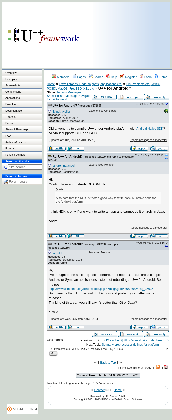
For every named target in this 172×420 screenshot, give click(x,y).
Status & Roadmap (16, 129)
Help (111, 77)
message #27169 (89, 105)
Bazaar (9, 123)
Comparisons (13, 91)
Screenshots (12, 85)
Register (128, 77)
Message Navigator (78, 96)
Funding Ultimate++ (17, 154)
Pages (79, 77)
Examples (11, 79)
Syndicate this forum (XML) (136, 367)
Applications (12, 97)
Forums (9, 148)
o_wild (57, 253)
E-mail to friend (57, 99)
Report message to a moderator (148, 140)
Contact (99, 390)
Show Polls (54, 96)
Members (60, 77)
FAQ (8, 135)
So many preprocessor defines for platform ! (131, 344)
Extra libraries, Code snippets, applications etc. (90, 84)
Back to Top (108, 362)
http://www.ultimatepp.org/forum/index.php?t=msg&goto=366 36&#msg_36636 (101, 289)
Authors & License (16, 142)
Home (161, 77)
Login (146, 77)
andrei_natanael (64, 165)
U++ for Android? (64, 105)
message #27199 (95, 156)
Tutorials (10, 116)
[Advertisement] (130, 33)
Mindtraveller (61, 111)
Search (96, 77)
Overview (10, 72)
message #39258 (95, 244)
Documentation (14, 110)
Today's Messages (69, 92)
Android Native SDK (149, 128)
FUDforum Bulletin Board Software (121, 399)
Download (11, 104)
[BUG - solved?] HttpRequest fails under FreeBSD (135, 340)
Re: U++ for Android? (67, 156)
